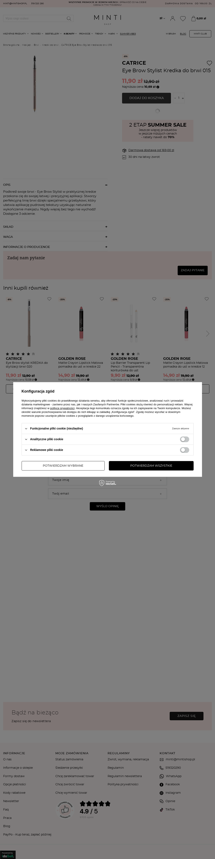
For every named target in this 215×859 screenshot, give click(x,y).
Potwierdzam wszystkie (151, 465)
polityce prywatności (62, 408)
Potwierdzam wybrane (63, 465)
